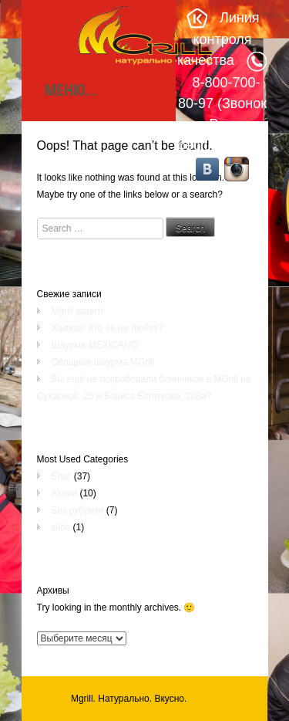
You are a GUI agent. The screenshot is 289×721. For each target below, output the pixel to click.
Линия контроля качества (218, 39)
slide (61, 527)
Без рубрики (78, 510)
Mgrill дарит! (78, 311)
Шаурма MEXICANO (95, 345)
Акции (65, 493)
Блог (62, 476)
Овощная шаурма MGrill (103, 362)
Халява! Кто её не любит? (107, 328)
